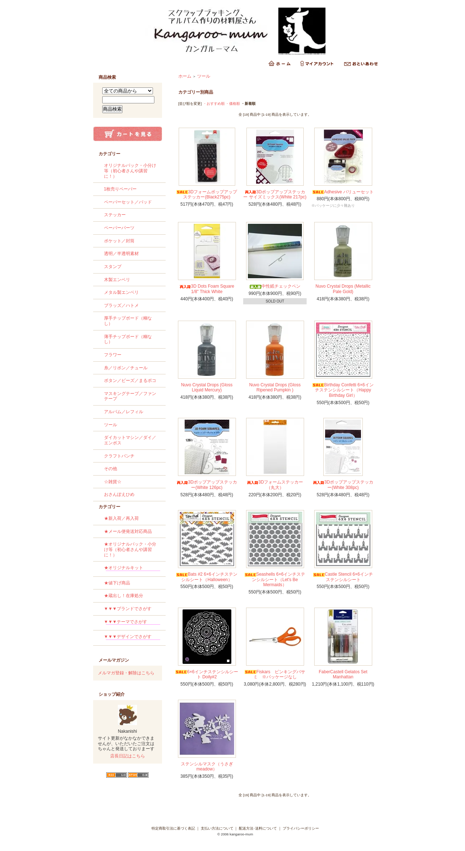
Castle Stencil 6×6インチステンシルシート (343, 577)
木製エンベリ (117, 279)
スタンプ (112, 266)
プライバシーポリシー (301, 828)
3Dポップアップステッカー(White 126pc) (207, 485)
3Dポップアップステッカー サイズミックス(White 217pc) (274, 194)
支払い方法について (217, 828)
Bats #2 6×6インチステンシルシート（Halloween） (206, 577)
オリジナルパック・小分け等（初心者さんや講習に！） (130, 170)
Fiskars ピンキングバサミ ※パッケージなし (275, 674)
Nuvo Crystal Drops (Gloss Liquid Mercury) (206, 387)
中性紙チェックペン (275, 286)
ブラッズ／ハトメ (121, 305)
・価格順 (232, 104)
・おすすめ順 (214, 104)
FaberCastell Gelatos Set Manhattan (343, 674)
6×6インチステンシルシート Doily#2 (206, 674)
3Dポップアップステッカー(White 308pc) (343, 485)
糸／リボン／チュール (126, 367)
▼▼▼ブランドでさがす (128, 608)
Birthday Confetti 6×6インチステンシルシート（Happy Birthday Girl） (342, 390)
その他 (110, 468)
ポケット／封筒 (119, 240)
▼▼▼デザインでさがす (132, 638)
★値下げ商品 (117, 582)
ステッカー (115, 214)
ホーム (184, 76)
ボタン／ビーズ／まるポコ (130, 380)
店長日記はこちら (127, 755)
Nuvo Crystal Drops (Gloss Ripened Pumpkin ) (274, 387)
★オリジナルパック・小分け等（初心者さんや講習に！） (130, 549)
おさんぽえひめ (119, 494)
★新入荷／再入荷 (121, 518)
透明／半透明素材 (121, 253)
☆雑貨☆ (112, 481)
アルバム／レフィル (123, 411)
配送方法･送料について (258, 828)
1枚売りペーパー (120, 189)
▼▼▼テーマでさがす (132, 623)
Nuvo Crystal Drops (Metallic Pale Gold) (342, 289)
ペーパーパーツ (119, 227)
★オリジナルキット (132, 569)
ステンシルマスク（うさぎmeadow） (207, 766)
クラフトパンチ (119, 456)
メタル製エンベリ (121, 292)
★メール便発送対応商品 (128, 531)
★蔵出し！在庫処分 (123, 595)
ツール (110, 424)
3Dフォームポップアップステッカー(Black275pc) (207, 194)
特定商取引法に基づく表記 (173, 828)
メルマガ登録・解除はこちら (126, 672)
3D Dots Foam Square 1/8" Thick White (206, 289)
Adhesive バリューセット (343, 191)
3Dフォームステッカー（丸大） (275, 485)
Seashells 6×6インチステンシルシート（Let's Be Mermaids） (275, 579)
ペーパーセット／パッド (128, 202)
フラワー (112, 354)
